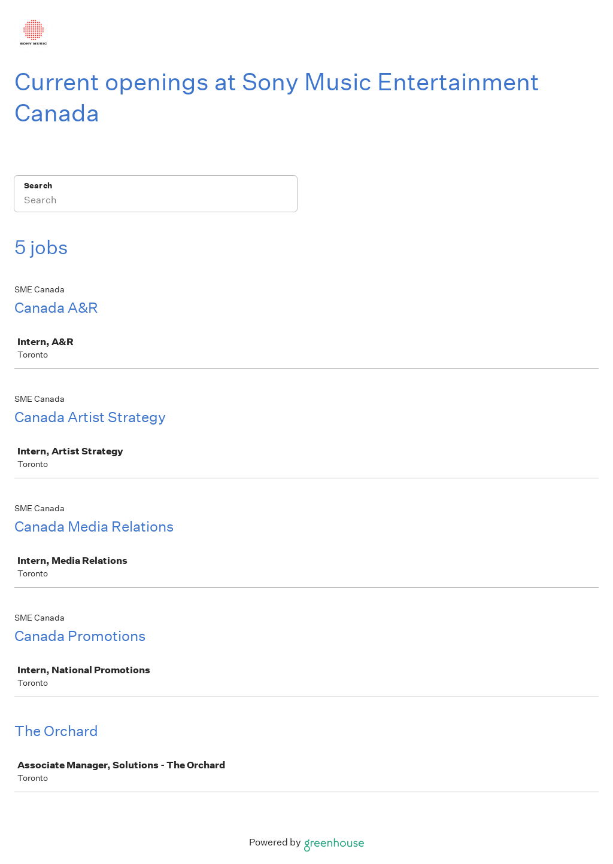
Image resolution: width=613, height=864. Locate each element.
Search (38, 186)
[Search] (155, 201)
